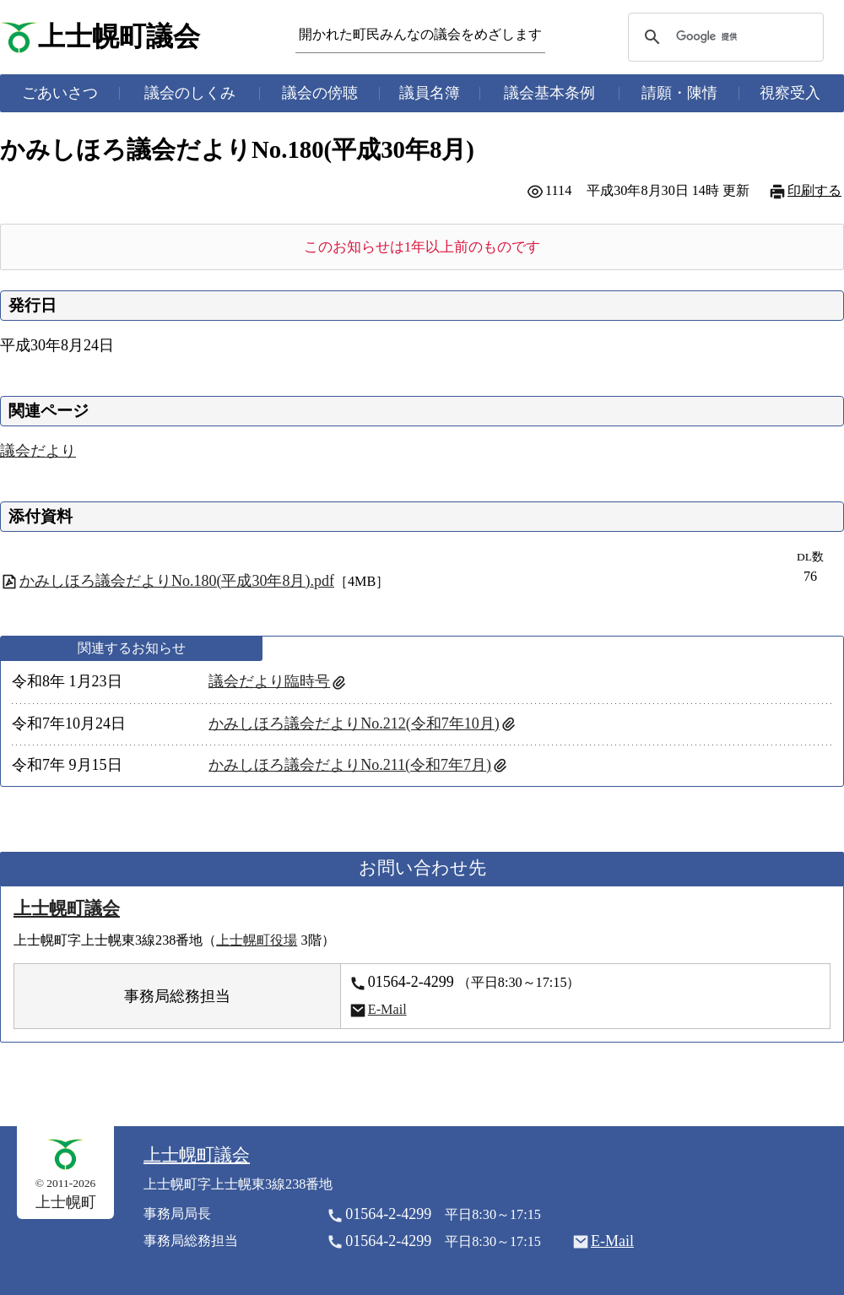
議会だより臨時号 (269, 681)
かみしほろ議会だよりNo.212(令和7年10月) (354, 723)
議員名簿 (429, 92)
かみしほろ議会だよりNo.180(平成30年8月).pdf (176, 580)
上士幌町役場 (256, 940)
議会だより (38, 450)
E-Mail (387, 1009)
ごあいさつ (60, 92)
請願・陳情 (679, 92)
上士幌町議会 (119, 36)
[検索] (723, 37)
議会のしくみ (189, 92)
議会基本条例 (549, 92)
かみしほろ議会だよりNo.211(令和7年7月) (349, 764)
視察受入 (790, 92)
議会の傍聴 (320, 92)
